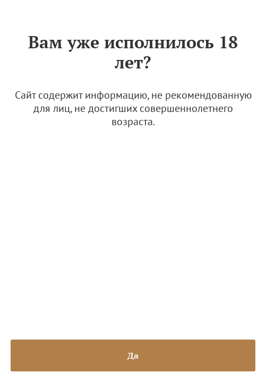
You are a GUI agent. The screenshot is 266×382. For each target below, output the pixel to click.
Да (133, 355)
